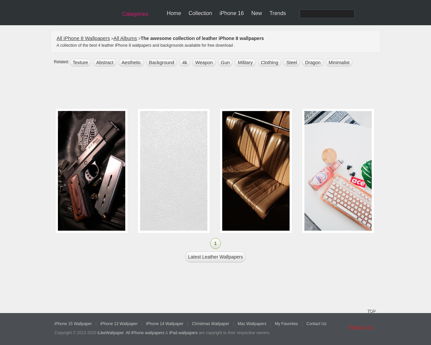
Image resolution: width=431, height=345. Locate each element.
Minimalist (339, 62)
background (161, 62)
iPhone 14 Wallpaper (165, 323)
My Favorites (286, 323)
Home (174, 13)
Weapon (204, 62)
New (256, 13)
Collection (200, 13)
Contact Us (316, 323)
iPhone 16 (232, 13)
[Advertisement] (220, 88)
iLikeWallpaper (111, 333)
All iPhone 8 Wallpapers (83, 38)
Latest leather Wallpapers (215, 257)
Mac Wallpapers (252, 323)
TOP (371, 311)
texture (80, 62)
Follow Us (360, 327)
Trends (277, 13)
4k (184, 62)
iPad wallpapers (183, 333)
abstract (104, 62)
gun (225, 62)
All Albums (125, 38)
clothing (269, 62)
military (245, 62)
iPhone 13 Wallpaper (119, 323)
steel (291, 62)
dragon (313, 62)
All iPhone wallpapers (145, 333)
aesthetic (131, 62)
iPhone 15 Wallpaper (73, 323)
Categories (135, 14)
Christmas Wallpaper (210, 323)
